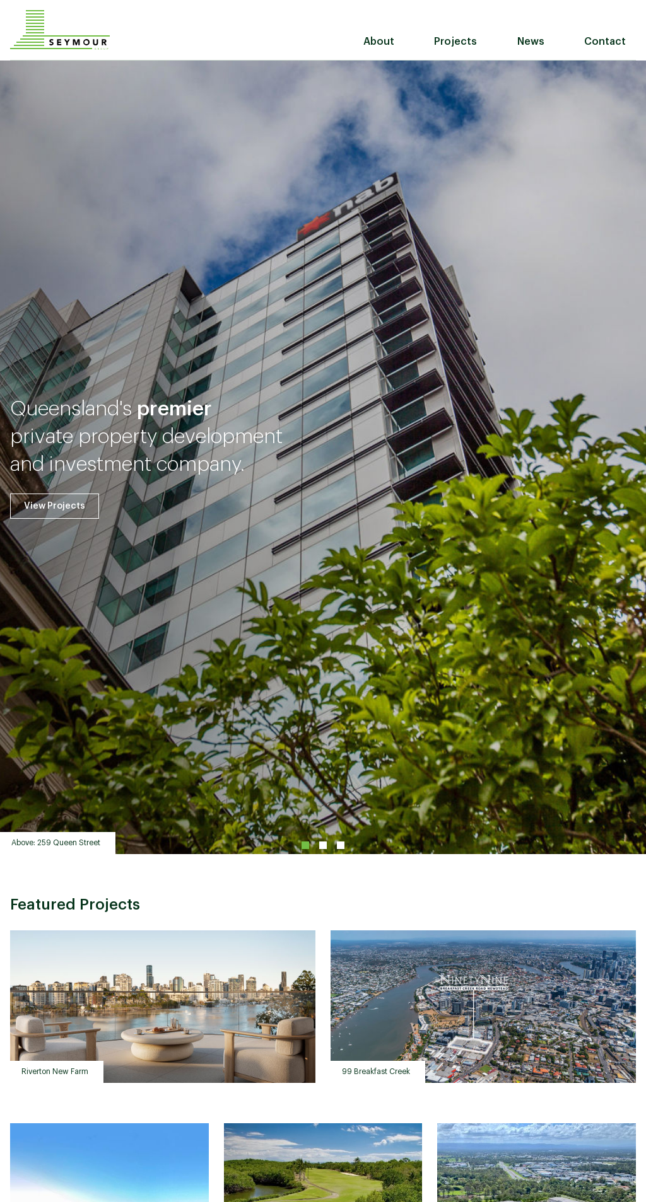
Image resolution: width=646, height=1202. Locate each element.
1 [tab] (305, 845)
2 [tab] (323, 845)
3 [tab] (340, 845)
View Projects (54, 506)
